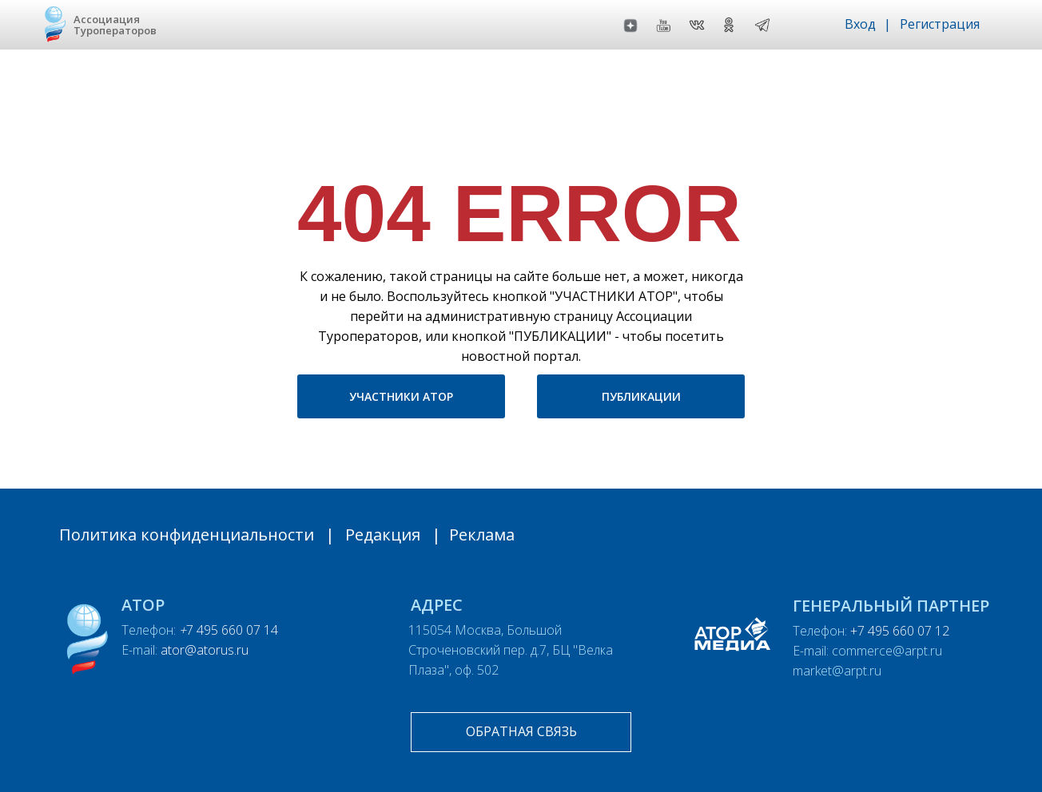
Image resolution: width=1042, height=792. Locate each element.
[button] (521, 732)
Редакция (382, 534)
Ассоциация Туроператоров (115, 25)
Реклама (482, 534)
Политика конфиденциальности (186, 534)
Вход (860, 24)
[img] (762, 25)
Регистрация (940, 24)
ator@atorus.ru (205, 650)
